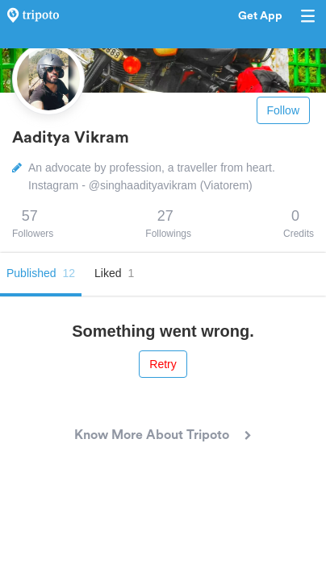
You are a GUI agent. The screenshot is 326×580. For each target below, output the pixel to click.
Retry (162, 364)
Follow (283, 110)
